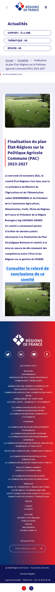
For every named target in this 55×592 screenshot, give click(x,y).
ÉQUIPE (28, 501)
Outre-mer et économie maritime (29, 490)
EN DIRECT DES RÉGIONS (28, 518)
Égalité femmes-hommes (28, 467)
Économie (28, 421)
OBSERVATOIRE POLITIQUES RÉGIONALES (28, 377)
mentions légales (27, 573)
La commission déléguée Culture (29, 407)
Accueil (9, 60)
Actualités (22, 60)
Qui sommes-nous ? (28, 365)
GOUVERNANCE (28, 374)
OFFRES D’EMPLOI (28, 530)
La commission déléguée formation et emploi (28, 463)
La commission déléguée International (28, 479)
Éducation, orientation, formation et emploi (29, 451)
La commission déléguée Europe (28, 476)
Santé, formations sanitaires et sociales (29, 493)
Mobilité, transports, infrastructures (28, 487)
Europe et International (29, 470)
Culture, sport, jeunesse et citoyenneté (28, 402)
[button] (7, 7)
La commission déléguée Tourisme (28, 433)
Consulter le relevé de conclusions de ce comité (27, 273)
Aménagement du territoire (28, 399)
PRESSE (28, 524)
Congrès (28, 506)
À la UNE (28, 514)
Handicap (28, 484)
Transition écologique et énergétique (28, 496)
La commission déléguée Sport (28, 410)
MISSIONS (28, 371)
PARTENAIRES (28, 527)
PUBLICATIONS (29, 521)
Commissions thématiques (28, 380)
